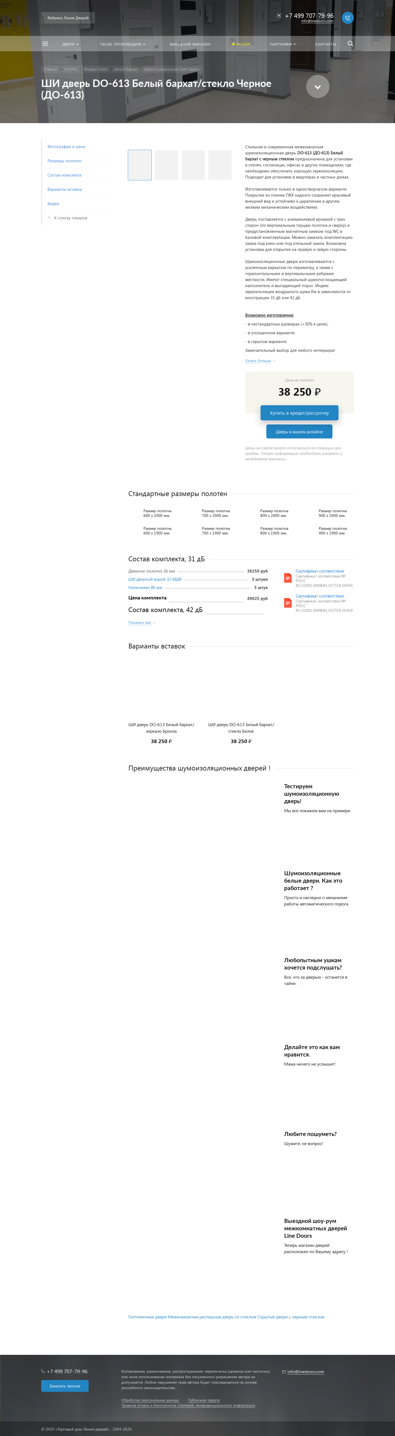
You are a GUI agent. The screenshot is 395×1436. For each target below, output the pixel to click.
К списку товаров (70, 217)
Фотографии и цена (66, 146)
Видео (53, 203)
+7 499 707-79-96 (67, 1371)
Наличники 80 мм (145, 587)
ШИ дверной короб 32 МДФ (155, 579)
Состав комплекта (64, 175)
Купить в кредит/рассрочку (299, 413)
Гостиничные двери (147, 1316)
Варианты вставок (64, 189)
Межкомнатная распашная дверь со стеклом (212, 1316)
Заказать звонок (64, 1386)
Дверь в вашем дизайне (299, 431)
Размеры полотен (64, 160)
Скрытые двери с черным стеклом (291, 1316)
